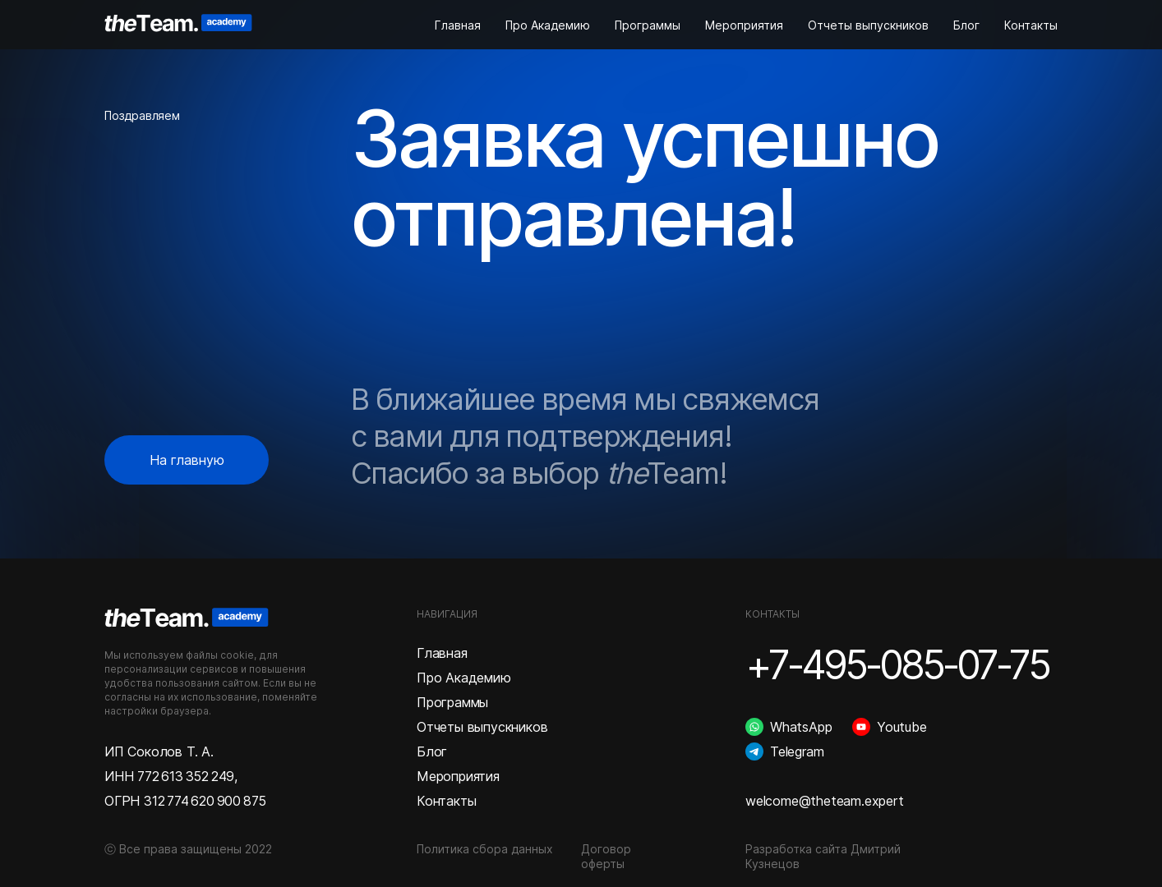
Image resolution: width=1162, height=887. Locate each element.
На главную (187, 460)
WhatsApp (801, 727)
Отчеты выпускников (868, 25)
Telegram (796, 751)
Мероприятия (744, 25)
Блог (966, 25)
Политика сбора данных (485, 849)
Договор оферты (606, 856)
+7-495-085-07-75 (897, 665)
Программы (647, 25)
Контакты (1031, 25)
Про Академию (547, 25)
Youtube (902, 727)
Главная (458, 25)
